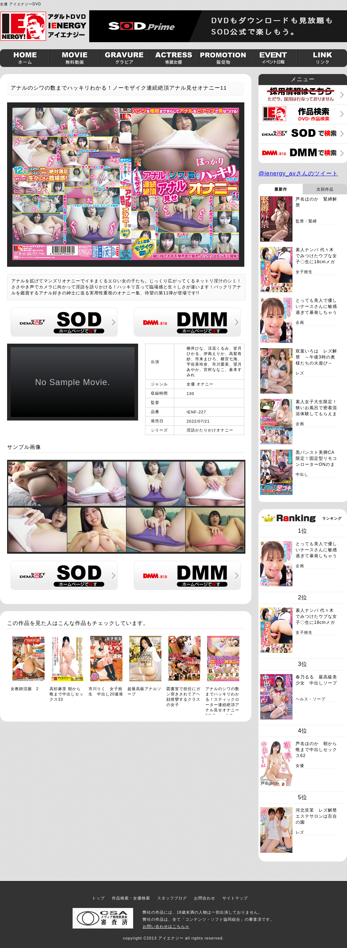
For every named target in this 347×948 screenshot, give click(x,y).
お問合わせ (204, 898)
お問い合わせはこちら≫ (166, 926)
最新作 (280, 189)
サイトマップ (235, 898)
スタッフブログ (172, 898)
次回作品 (325, 189)
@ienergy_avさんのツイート (298, 173)
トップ (98, 898)
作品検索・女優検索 (131, 898)
